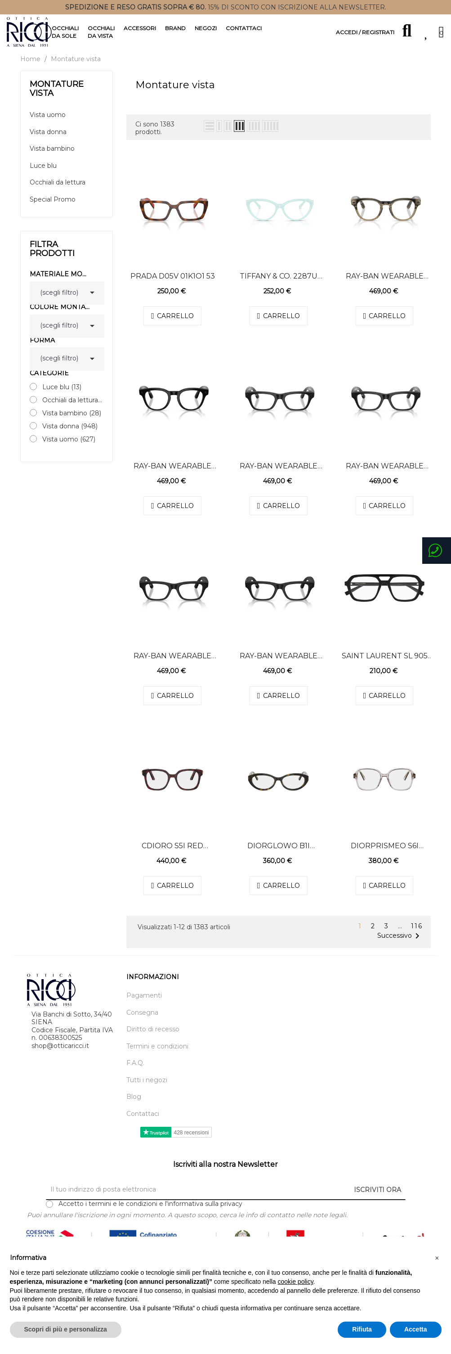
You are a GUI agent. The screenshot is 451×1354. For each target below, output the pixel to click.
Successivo (400, 943)
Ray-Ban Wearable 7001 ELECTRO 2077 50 (278, 663)
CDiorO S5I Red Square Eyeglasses (172, 853)
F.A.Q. (135, 1071)
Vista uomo (48, 123)
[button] (437, 1258)
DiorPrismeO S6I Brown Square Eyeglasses (385, 853)
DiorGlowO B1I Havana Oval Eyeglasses (278, 853)
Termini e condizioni (157, 1054)
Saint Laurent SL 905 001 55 (385, 663)
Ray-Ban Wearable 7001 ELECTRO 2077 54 (172, 663)
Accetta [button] (415, 1329)
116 (417, 934)
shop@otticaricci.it (60, 1053)
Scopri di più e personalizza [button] (65, 1329)
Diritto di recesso (152, 1037)
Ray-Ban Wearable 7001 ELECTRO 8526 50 (384, 473)
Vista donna (48, 140)
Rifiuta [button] (362, 1329)
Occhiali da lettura (57, 190)
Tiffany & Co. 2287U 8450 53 (278, 283)
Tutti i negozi (146, 1088)
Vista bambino (52, 157)
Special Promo (53, 207)
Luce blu (43, 173)
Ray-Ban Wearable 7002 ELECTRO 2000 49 (173, 473)
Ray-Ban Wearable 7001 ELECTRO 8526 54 (279, 473)
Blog (133, 1105)
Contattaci (142, 1121)
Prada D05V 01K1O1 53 (172, 283)
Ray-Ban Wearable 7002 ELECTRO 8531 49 (384, 283)
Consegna (142, 1020)
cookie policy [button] (295, 1281)
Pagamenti (144, 1004)
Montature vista (57, 96)
